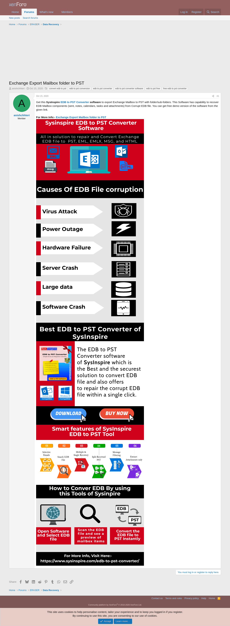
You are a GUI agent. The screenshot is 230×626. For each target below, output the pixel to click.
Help (203, 598)
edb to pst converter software (129, 88)
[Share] (213, 96)
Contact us (157, 598)
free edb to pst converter (175, 88)
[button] (56, 12)
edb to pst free (153, 88)
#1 (218, 96)
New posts (14, 18)
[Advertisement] (115, 54)
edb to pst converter (102, 88)
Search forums (30, 18)
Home (15, 11)
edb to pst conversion (79, 88)
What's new (46, 11)
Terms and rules (173, 598)
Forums (29, 11)
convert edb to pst (57, 88)
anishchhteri (18, 88)
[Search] (213, 12)
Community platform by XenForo (115, 605)
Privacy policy (192, 598)
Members (67, 11)
